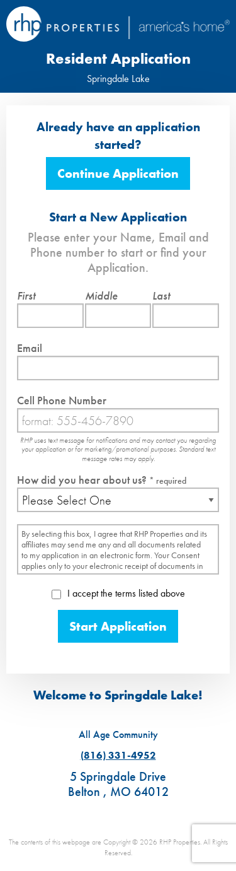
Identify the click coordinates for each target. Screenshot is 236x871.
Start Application (118, 626)
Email (29, 348)
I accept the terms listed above (118, 593)
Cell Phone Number (61, 400)
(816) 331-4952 (118, 755)
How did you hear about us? (101, 479)
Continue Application (118, 173)
